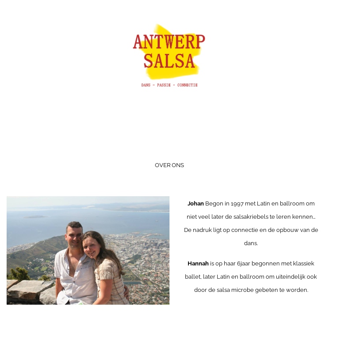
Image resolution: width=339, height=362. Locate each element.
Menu (169, 141)
